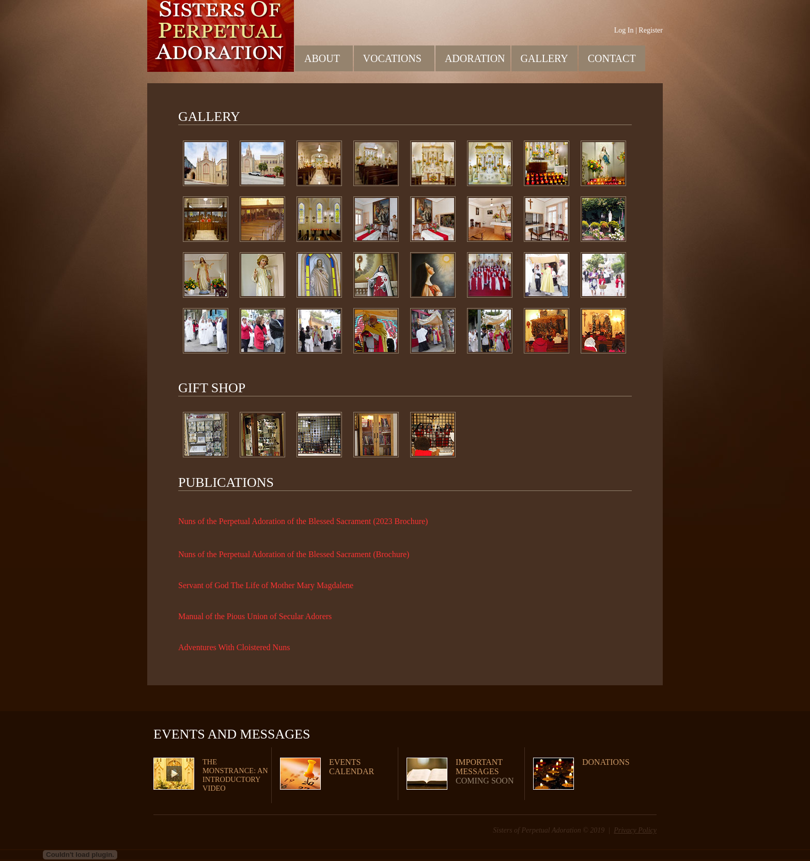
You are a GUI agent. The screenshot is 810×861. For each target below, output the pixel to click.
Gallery (544, 58)
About (326, 58)
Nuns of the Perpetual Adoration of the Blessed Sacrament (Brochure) (293, 554)
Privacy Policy (635, 830)
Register (650, 30)
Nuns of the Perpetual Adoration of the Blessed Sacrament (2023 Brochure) (303, 521)
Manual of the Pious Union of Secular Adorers (255, 616)
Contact (612, 58)
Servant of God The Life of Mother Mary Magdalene (265, 585)
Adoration (476, 58)
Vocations (397, 58)
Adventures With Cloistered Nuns (234, 647)
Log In (624, 30)
